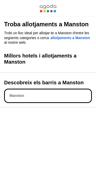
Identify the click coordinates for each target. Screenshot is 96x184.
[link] (48, 8)
